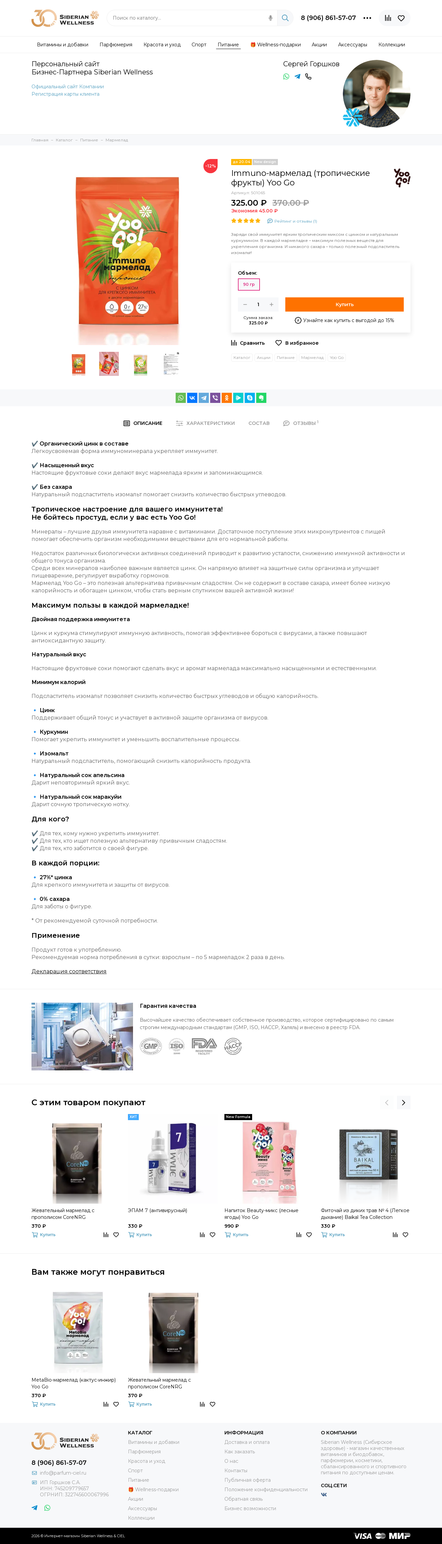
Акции (263, 357)
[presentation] (387, 1102)
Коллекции (141, 1518)
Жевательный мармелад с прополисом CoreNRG (62, 1213)
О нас (231, 1461)
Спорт (135, 1471)
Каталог (242, 357)
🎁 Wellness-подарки (153, 1489)
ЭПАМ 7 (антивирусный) (157, 1210)
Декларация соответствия (69, 971)
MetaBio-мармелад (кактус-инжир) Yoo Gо (73, 1383)
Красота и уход (146, 1461)
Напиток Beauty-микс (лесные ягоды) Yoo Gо (261, 1213)
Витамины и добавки (153, 1442)
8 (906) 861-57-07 (328, 18)
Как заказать (239, 1452)
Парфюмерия (144, 1452)
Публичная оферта (247, 1480)
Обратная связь (243, 1499)
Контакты (235, 1471)
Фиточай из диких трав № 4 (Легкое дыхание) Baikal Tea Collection (365, 1213)
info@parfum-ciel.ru (63, 1473)
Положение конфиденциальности (266, 1489)
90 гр (249, 284)
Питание (286, 357)
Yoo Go (337, 357)
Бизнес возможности (250, 1508)
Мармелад (312, 357)
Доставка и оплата (247, 1442)
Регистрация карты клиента (65, 94)
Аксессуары (142, 1508)
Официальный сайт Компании (67, 87)
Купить (345, 304)
